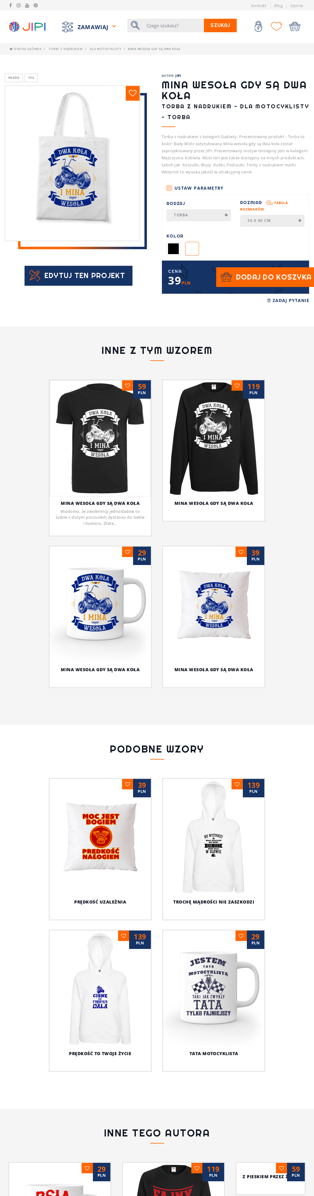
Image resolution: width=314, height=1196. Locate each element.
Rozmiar (264, 205)
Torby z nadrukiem (65, 49)
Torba (201, 215)
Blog (278, 5)
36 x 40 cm (274, 220)
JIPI (178, 75)
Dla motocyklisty (105, 49)
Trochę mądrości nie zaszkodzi (213, 902)
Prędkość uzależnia (100, 902)
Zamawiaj (94, 26)
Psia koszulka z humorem (100, 1184)
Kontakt (259, 5)
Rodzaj (176, 203)
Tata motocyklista (214, 1053)
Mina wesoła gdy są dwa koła (100, 503)
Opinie (296, 5)
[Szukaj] (173, 25)
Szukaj (220, 25)
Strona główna (25, 49)
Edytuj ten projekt (84, 275)
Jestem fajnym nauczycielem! (213, 1184)
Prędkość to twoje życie (100, 1053)
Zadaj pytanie (288, 300)
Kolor (175, 236)
